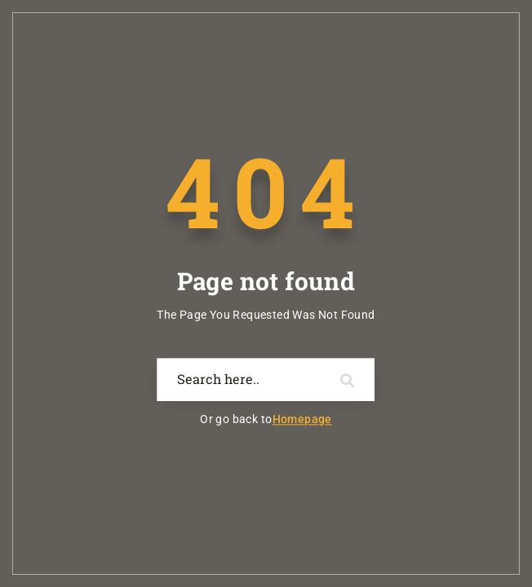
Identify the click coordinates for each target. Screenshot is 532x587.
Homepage (302, 419)
